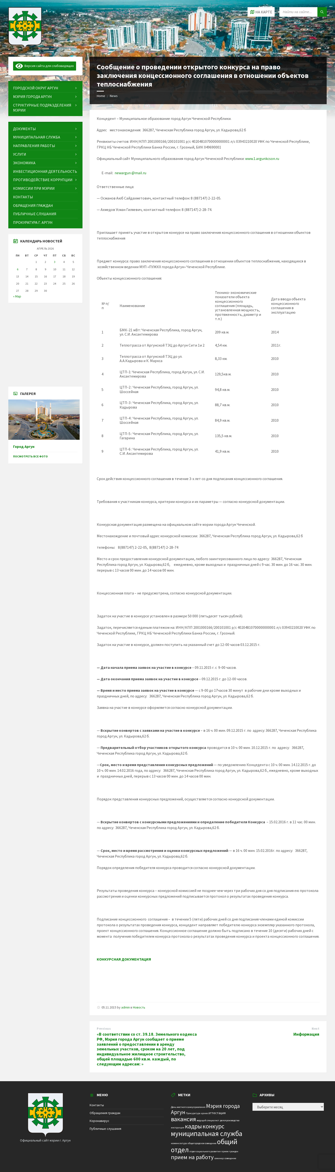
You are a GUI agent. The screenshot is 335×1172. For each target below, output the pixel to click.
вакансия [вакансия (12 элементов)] (183, 1119)
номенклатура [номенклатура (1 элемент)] (179, 1143)
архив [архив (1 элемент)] (204, 1113)
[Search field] (303, 12)
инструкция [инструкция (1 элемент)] (177, 1127)
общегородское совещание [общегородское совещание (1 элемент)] (202, 1143)
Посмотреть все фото (30, 456)
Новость (139, 1007)
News (114, 96)
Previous (104, 1029)
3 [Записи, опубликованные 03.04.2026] (54, 262)
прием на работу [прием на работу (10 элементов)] (192, 1157)
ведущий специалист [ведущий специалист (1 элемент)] (208, 1120)
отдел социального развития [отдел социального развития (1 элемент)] (205, 1151)
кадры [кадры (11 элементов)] (193, 1126)
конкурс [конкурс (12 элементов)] (213, 1126)
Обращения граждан (105, 1113)
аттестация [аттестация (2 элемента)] (217, 1113)
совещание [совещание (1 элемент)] (230, 1158)
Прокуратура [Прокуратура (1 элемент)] (193, 1113)
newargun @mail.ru (130, 172)
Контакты (97, 1105)
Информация (306, 1034)
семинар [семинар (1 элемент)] (219, 1158)
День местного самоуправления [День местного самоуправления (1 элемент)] (188, 1107)
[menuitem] (45, 88)
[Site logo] (25, 47)
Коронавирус (99, 1121)
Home (101, 96)
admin (125, 1007)
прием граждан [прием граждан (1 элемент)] (229, 1151)
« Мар (17, 296)
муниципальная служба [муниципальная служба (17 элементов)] (206, 1133)
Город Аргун (23, 446)
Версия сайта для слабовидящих (44, 66)
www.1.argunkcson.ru (262, 158)
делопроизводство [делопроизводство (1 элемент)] (229, 1120)
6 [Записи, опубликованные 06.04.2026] (17, 269)
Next (315, 1029)
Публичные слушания (105, 1128)
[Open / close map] (261, 12)
